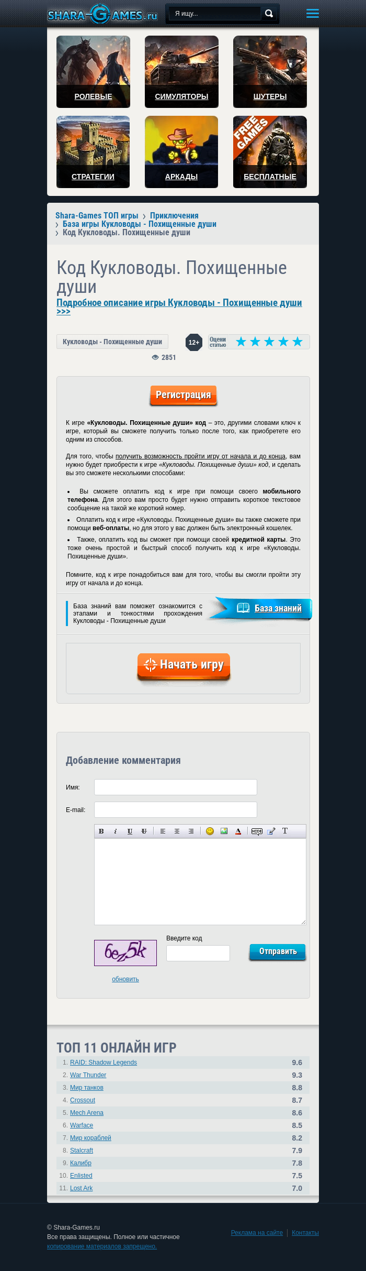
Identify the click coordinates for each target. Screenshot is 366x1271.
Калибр (81, 1163)
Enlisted (81, 1175)
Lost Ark (81, 1188)
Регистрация (183, 394)
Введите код (184, 938)
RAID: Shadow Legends (103, 1062)
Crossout (82, 1100)
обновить (125, 979)
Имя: (73, 787)
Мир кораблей (90, 1138)
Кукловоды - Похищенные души (112, 341)
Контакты (305, 1232)
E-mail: (75, 810)
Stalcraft (81, 1150)
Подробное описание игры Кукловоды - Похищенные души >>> (179, 307)
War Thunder (88, 1075)
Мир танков (87, 1087)
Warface (81, 1125)
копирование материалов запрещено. (102, 1246)
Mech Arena (87, 1112)
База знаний (278, 607)
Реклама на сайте (257, 1232)
